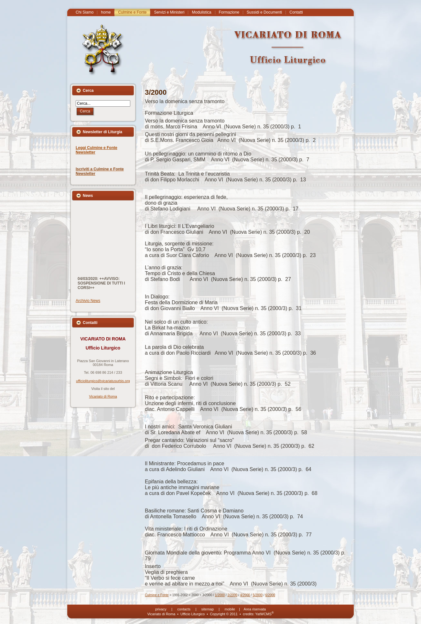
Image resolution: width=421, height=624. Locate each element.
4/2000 (245, 595)
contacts (183, 609)
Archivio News (88, 300)
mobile (230, 609)
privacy (161, 609)
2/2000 (233, 595)
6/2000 (270, 595)
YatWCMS (264, 614)
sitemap (207, 609)
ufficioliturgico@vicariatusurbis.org (103, 381)
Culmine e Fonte (156, 595)
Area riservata (255, 609)
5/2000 (258, 595)
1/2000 (220, 595)
